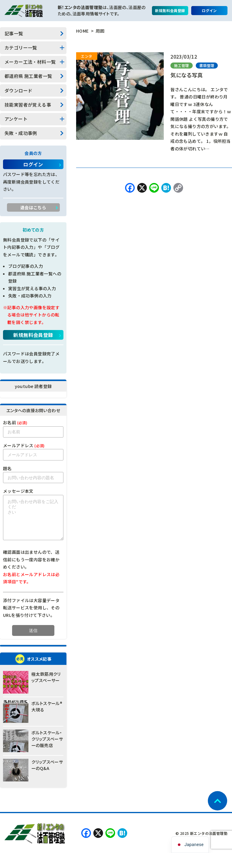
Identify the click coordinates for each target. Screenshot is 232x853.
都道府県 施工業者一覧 (28, 76)
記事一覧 (14, 33)
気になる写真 (186, 75)
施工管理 (181, 65)
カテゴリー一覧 (21, 47)
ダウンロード (18, 90)
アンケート (16, 119)
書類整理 (206, 65)
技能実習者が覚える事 (28, 104)
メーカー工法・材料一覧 (30, 62)
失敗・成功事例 (21, 133)
